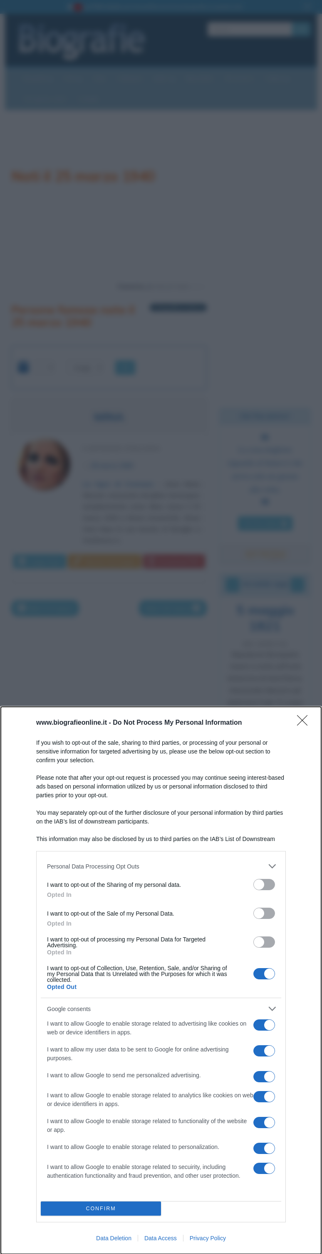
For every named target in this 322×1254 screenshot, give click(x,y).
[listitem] (161, 866)
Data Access (160, 1238)
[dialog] (161, 980)
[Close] (305, 723)
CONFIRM (100, 1209)
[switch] (264, 884)
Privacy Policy (208, 1238)
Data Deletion (113, 1238)
